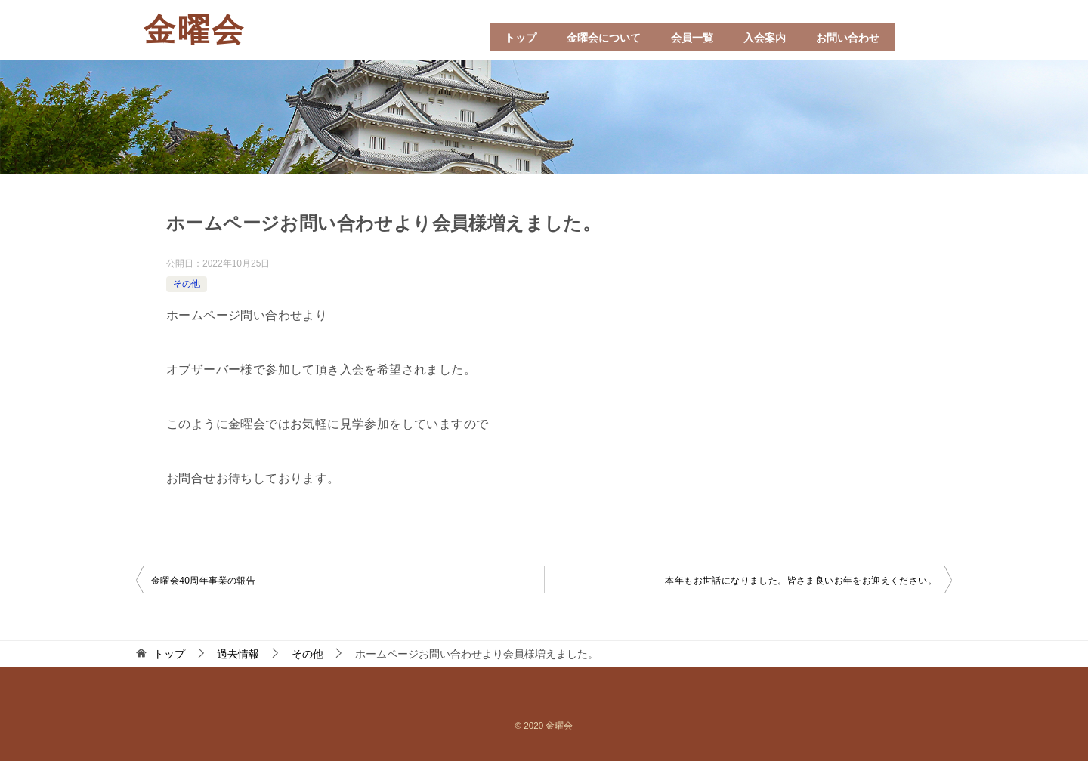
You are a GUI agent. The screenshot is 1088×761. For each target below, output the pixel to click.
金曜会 (195, 30)
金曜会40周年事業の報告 (203, 580)
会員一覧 (692, 38)
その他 (186, 284)
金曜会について (604, 38)
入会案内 (764, 38)
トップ (520, 38)
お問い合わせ (847, 38)
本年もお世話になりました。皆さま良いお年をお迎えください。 (801, 580)
